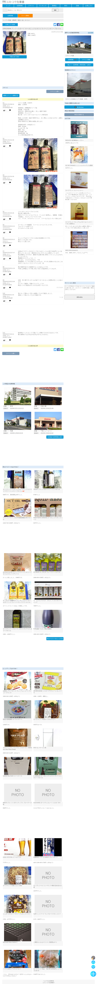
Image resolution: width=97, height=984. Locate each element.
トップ (8, 5)
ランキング (42, 5)
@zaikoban (79, 107)
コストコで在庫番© (48, 982)
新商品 (54, 5)
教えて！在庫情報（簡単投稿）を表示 (79, 65)
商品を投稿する (79, 114)
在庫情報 (20, 5)
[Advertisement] (32, 72)
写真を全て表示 (14, 56)
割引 (65, 5)
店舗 (77, 5)
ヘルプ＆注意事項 (48, 981)
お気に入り (88, 5)
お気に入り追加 (10, 24)
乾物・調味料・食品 (14, 20)
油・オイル (25, 20)
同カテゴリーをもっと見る (55, 638)
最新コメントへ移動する (10, 95)
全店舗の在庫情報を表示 (55, 437)
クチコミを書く (55, 91)
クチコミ (31, 5)
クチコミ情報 (86, 59)
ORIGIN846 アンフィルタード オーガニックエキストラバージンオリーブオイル (32, 29)
